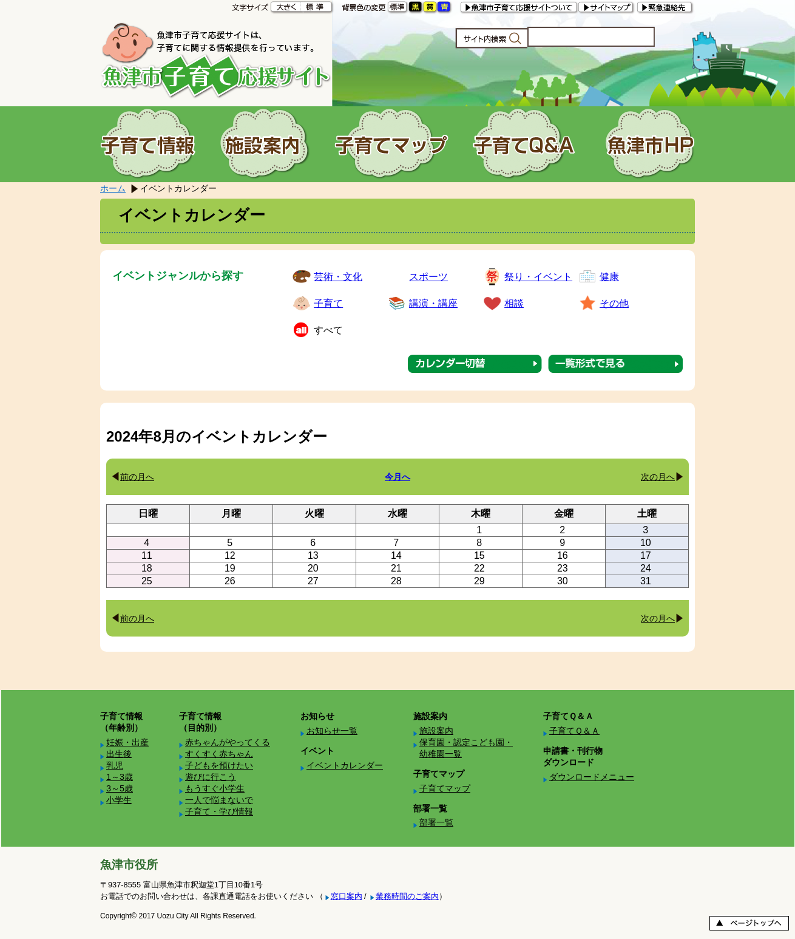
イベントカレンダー (344, 765)
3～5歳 (119, 788)
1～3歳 (119, 777)
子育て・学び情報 (219, 811)
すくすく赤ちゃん (219, 754)
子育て (328, 303)
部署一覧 (436, 822)
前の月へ (137, 477)
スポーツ (428, 276)
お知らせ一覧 (331, 731)
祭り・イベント (538, 276)
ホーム (113, 188)
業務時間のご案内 (407, 896)
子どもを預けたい (219, 765)
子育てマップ (444, 788)
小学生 (119, 800)
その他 (614, 303)
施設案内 (436, 731)
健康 (609, 276)
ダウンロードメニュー (591, 777)
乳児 (114, 765)
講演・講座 (433, 303)
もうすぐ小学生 (215, 788)
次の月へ (658, 477)
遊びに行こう (210, 777)
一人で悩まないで (219, 800)
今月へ (397, 477)
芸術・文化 (338, 276)
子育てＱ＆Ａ (574, 731)
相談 (514, 303)
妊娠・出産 (127, 742)
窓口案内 (346, 896)
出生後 (119, 754)
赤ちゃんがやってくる (227, 742)
